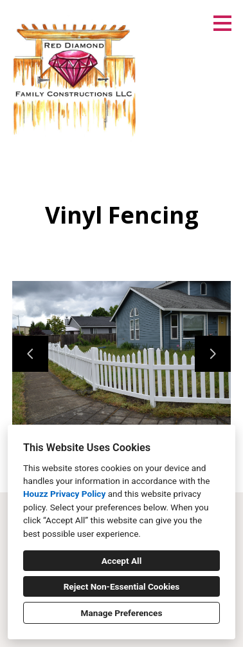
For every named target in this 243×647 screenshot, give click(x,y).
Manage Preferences (122, 613)
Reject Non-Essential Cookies (122, 586)
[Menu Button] (222, 23)
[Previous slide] (30, 354)
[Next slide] (213, 354)
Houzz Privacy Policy (64, 493)
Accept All (122, 560)
